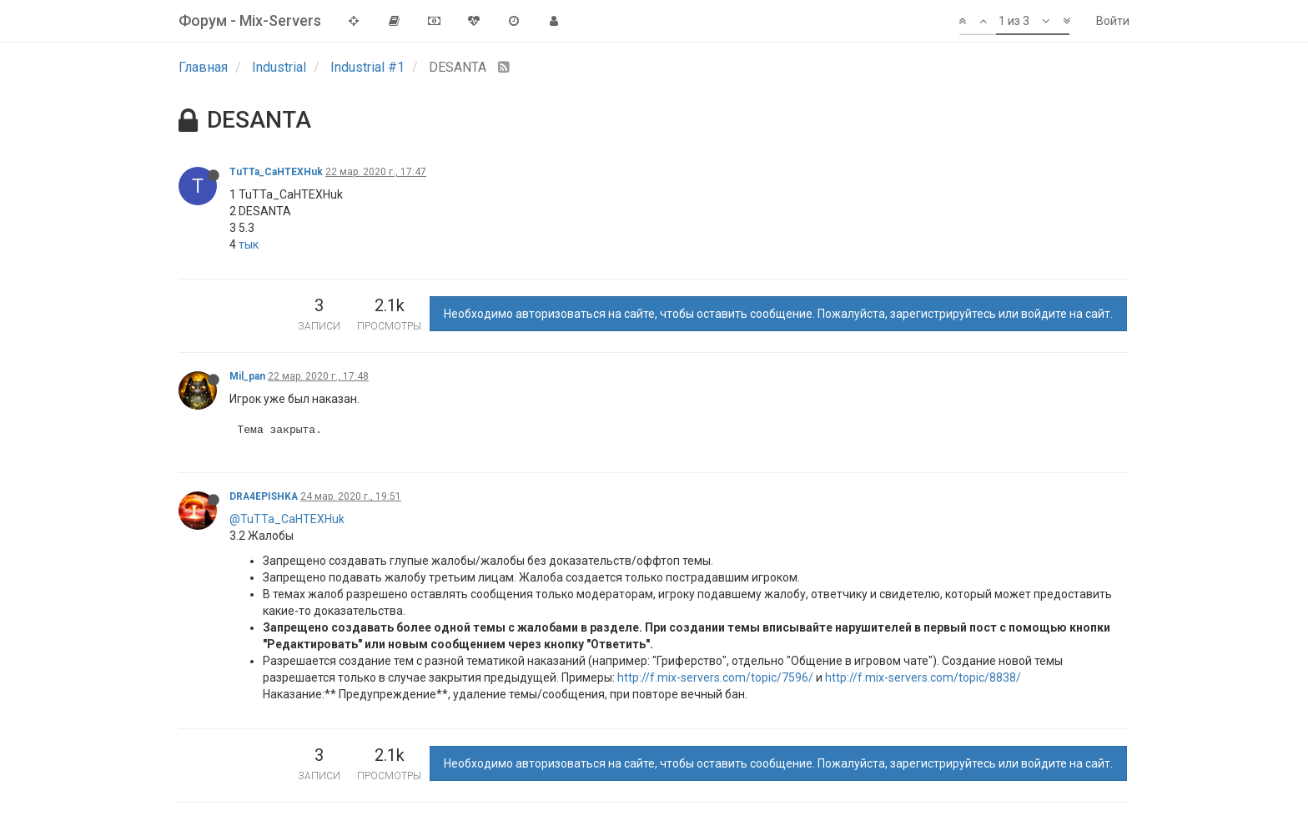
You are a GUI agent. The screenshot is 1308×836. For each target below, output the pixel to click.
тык (249, 244)
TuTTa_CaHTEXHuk (276, 172)
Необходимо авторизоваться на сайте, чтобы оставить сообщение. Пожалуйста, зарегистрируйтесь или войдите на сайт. (778, 313)
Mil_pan (247, 376)
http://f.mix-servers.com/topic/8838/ (923, 677)
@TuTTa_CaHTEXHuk (287, 519)
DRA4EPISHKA (263, 496)
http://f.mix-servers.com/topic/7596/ (715, 677)
